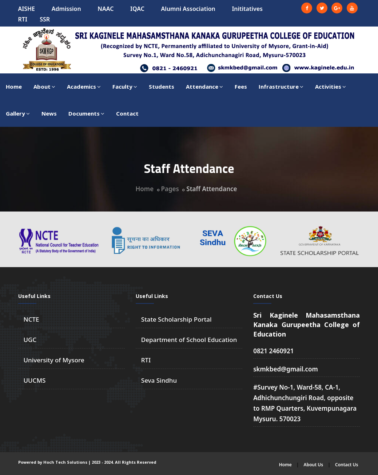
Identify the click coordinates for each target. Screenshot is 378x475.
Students (161, 86)
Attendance (204, 86)
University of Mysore (54, 360)
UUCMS (35, 380)
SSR (45, 19)
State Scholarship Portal (176, 319)
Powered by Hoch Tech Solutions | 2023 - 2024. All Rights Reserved (87, 462)
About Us (313, 465)
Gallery (18, 113)
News (49, 113)
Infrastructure (281, 86)
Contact (127, 113)
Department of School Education (189, 339)
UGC (30, 339)
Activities (330, 86)
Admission (66, 9)
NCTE (31, 319)
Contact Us (346, 465)
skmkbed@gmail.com (285, 369)
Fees (241, 86)
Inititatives (247, 9)
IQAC (137, 9)
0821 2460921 (273, 351)
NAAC (106, 9)
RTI (22, 19)
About (44, 86)
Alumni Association (188, 9)
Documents (86, 113)
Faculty (124, 86)
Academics (84, 86)
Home (14, 86)
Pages (170, 189)
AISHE (26, 9)
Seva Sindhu (159, 380)
